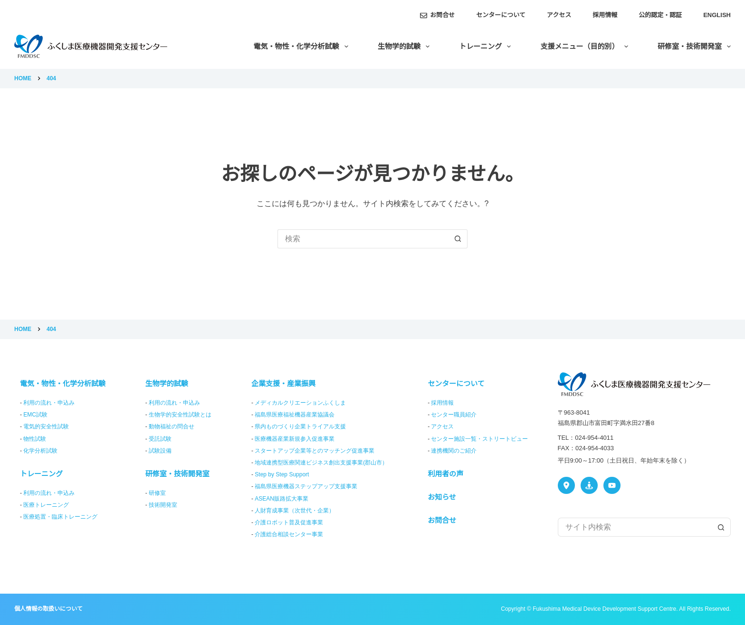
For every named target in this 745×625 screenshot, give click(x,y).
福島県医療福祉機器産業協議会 (294, 414)
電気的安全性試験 (46, 426)
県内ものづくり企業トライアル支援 (300, 426)
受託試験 (160, 439)
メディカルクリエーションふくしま (300, 402)
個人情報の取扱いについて (48, 609)
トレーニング (487, 46)
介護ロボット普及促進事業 (289, 522)
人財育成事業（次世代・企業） (294, 510)
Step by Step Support (282, 474)
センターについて (500, 15)
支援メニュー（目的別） (586, 46)
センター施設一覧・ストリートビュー (479, 439)
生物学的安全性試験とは (180, 414)
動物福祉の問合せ (171, 426)
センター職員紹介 (454, 414)
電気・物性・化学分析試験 (303, 46)
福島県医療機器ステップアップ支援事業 (306, 486)
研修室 (157, 493)
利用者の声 (445, 474)
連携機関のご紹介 (454, 450)
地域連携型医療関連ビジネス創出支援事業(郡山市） (321, 462)
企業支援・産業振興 (283, 383)
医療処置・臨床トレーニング (60, 516)
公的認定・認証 (660, 15)
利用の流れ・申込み (49, 402)
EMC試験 (35, 414)
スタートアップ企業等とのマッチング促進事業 (314, 450)
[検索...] (363, 238)
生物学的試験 (405, 46)
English (717, 15)
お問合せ (437, 15)
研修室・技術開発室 (694, 46)
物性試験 (34, 439)
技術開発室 (163, 505)
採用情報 (604, 15)
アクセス (559, 15)
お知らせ (442, 497)
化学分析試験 (40, 450)
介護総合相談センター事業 (289, 534)
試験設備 (160, 450)
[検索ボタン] (458, 238)
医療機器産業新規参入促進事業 (294, 439)
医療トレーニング (46, 505)
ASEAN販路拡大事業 (281, 498)
